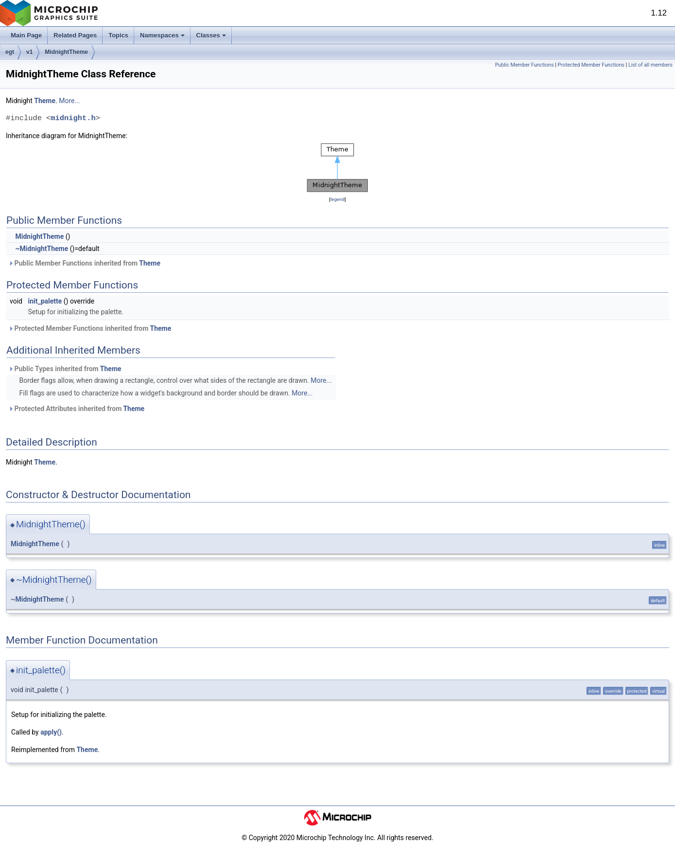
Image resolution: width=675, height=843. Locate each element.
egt (9, 52)
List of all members (650, 65)
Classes (211, 35)
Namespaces (162, 35)
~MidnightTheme (41, 248)
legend (337, 199)
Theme (44, 101)
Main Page (26, 35)
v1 (29, 52)
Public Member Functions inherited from (84, 263)
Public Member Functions (524, 65)
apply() (51, 732)
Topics (118, 35)
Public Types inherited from (64, 369)
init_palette (45, 301)
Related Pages (75, 35)
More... (69, 101)
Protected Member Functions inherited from (89, 328)
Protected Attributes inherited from (76, 409)
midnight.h (73, 118)
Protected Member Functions (590, 65)
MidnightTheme (66, 52)
